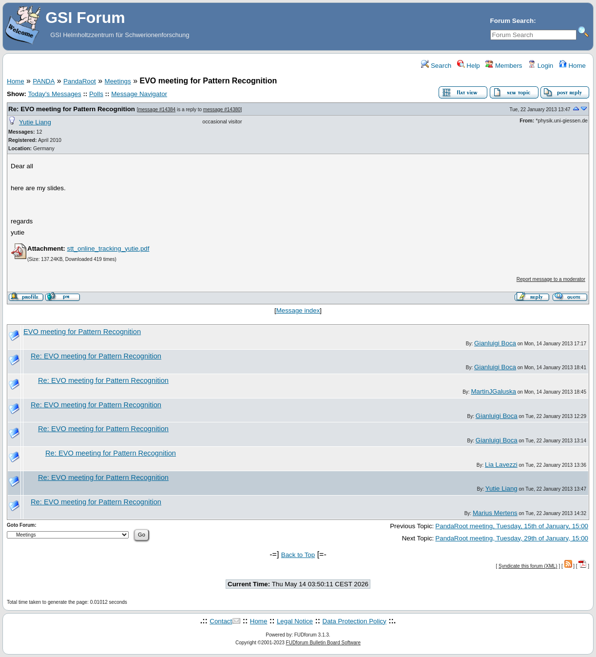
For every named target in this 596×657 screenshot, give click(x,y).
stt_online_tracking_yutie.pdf (108, 248)
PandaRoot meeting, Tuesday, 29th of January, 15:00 (511, 538)
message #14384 (156, 109)
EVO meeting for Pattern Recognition (82, 332)
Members (503, 65)
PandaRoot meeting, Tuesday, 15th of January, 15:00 (511, 526)
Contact (221, 621)
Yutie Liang (35, 122)
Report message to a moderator (551, 279)
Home (572, 65)
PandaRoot (79, 81)
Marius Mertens (495, 513)
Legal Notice (295, 621)
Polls (96, 94)
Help (468, 65)
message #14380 (222, 109)
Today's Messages (54, 94)
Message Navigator (139, 94)
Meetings (118, 81)
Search (436, 65)
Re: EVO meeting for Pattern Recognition (71, 109)
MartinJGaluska (493, 391)
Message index (298, 310)
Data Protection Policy (354, 621)
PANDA (44, 81)
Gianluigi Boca (495, 343)
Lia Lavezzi (501, 464)
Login (540, 65)
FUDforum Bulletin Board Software (323, 642)
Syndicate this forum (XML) (528, 566)
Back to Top (298, 554)
